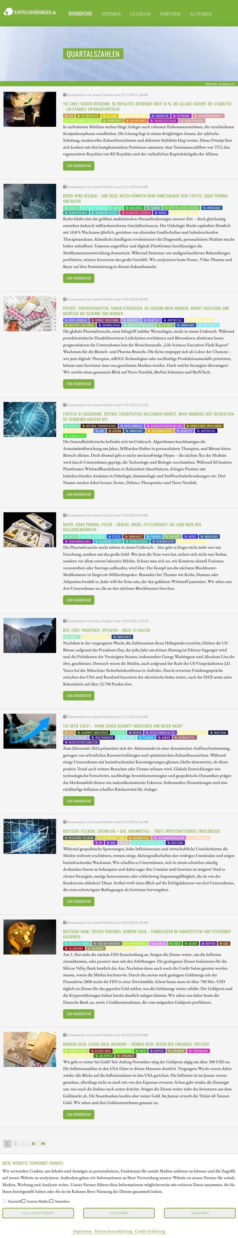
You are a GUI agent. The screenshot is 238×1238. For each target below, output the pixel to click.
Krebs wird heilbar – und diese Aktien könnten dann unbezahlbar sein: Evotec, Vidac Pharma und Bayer (145, 198)
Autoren (201, 13)
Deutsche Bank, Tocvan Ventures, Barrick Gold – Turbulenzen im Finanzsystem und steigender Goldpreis (147, 934)
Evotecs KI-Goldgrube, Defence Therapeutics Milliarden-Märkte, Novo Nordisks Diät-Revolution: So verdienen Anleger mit (149, 416)
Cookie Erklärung (150, 1231)
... (24, 1144)
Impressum (82, 1231)
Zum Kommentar (79, 165)
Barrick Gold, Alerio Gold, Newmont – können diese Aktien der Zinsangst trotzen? (136, 1044)
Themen (111, 13)
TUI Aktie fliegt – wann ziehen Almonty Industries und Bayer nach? (123, 726)
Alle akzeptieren (38, 1213)
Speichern (119, 1213)
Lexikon (140, 13)
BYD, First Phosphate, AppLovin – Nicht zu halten (106, 630)
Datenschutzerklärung (113, 1231)
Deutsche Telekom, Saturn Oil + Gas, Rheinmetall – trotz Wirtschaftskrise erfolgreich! (141, 831)
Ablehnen (200, 1213)
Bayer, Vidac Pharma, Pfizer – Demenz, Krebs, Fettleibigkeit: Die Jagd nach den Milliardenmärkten (132, 527)
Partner (170, 13)
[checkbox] (4, 1201)
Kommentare (80, 13)
